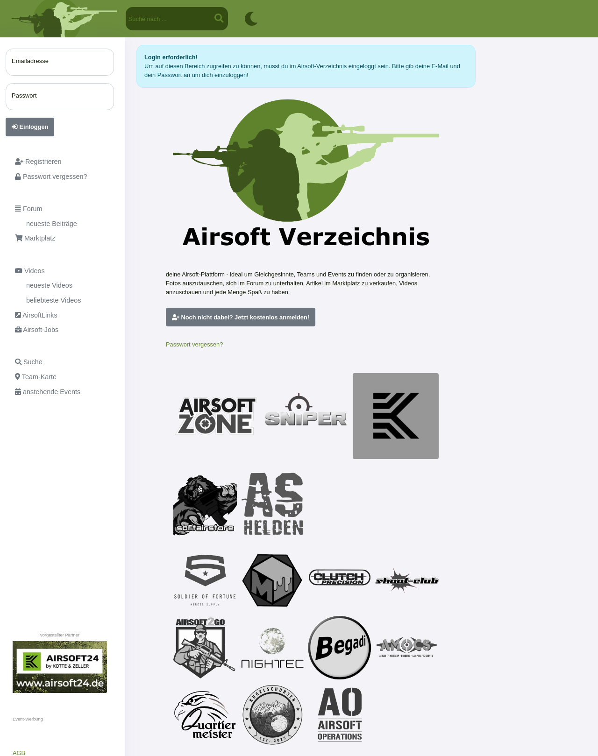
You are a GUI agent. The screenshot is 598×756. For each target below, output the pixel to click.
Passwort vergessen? (194, 344)
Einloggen (30, 126)
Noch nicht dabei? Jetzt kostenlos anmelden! (240, 317)
